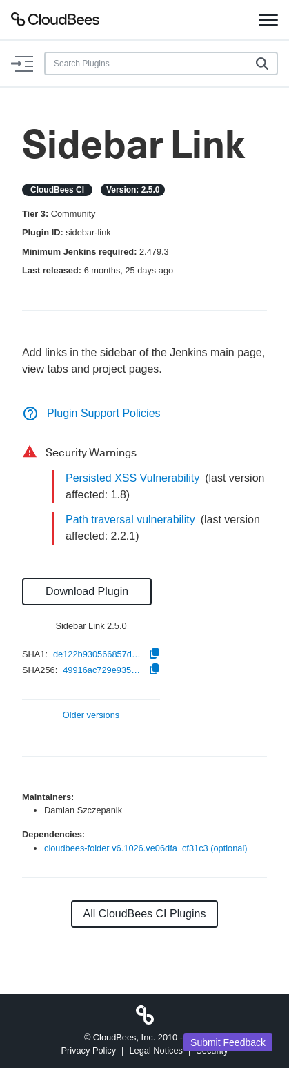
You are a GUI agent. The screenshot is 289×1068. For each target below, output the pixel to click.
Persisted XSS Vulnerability (132, 478)
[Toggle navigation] (268, 19)
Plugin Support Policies (91, 413)
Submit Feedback (228, 1042)
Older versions (91, 715)
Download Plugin (87, 591)
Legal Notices (156, 1050)
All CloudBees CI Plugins (144, 914)
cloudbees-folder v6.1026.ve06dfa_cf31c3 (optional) (146, 848)
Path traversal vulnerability (130, 519)
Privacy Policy (88, 1050)
